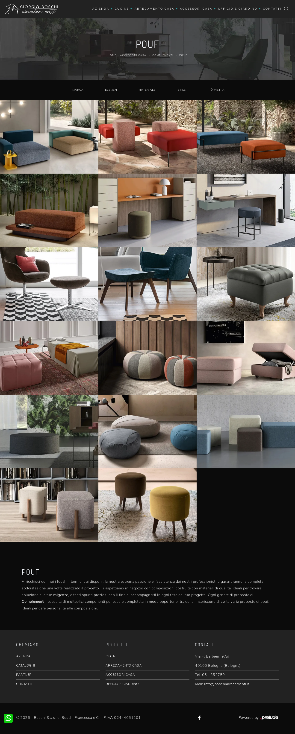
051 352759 (213, 674)
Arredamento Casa (154, 8)
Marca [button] (78, 90)
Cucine (122, 8)
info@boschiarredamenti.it (227, 684)
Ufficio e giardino (237, 8)
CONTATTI (24, 684)
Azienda (100, 8)
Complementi (162, 55)
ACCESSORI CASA (120, 675)
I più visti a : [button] (216, 90)
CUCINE (112, 656)
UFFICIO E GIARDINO (122, 684)
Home (112, 55)
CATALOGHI (25, 665)
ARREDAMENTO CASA (124, 665)
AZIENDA (23, 656)
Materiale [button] (147, 90)
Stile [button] (182, 90)
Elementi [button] (112, 90)
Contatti (272, 8)
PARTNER (24, 675)
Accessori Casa (196, 8)
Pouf (183, 55)
